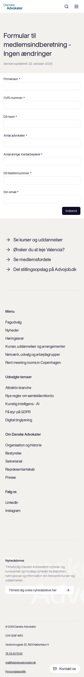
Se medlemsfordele (28, 259)
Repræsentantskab (20, 469)
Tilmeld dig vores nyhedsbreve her (39, 590)
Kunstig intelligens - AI (22, 404)
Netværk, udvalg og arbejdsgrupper (32, 354)
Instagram (12, 510)
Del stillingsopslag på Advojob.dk (40, 269)
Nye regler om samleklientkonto (29, 395)
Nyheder (12, 330)
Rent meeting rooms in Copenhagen (33, 362)
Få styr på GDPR (17, 412)
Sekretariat (13, 461)
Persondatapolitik (15, 671)
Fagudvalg (13, 322)
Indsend (71, 210)
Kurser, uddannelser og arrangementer (35, 346)
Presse (10, 477)
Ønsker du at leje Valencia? (35, 249)
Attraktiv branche (18, 387)
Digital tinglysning (18, 420)
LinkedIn (11, 502)
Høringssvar (14, 338)
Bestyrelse (13, 453)
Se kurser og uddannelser (34, 239)
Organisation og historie (23, 445)
